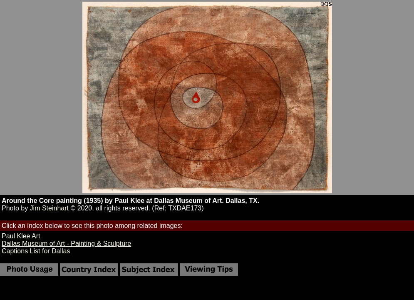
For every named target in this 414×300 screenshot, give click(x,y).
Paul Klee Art (21, 236)
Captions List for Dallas (36, 251)
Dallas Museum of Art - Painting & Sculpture (66, 243)
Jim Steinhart (49, 208)
